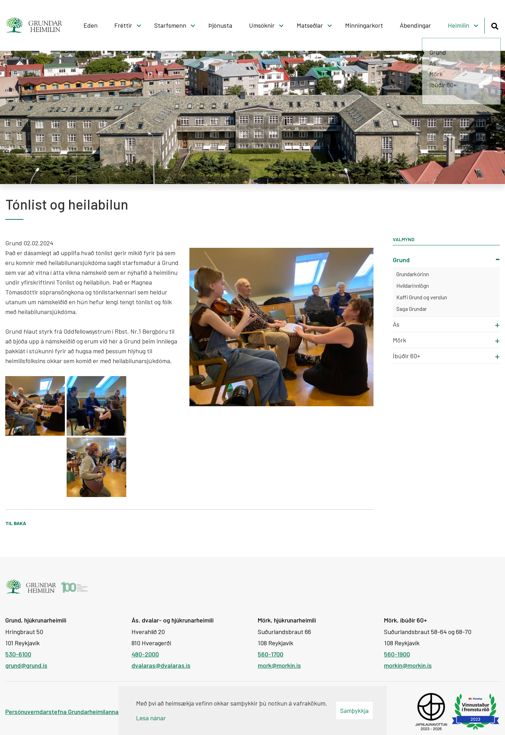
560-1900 (397, 654)
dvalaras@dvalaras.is (161, 665)
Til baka (15, 523)
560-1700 (270, 654)
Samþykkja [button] (354, 710)
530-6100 (18, 654)
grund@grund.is (26, 665)
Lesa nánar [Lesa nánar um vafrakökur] (151, 718)
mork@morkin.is (279, 665)
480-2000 (145, 654)
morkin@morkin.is (408, 665)
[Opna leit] (494, 25)
